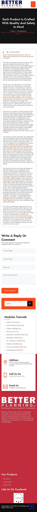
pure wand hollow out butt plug (19, 56)
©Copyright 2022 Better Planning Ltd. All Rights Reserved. (16, 507)
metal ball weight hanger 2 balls (14, 96)
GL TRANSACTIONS (14, 341)
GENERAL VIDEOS (13, 338)
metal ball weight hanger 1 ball (14, 178)
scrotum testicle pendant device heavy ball (17, 217)
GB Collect (7, 479)
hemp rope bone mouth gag (18, 146)
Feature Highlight (12, 328)
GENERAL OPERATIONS (15, 335)
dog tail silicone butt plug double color (17, 96)
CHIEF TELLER (11, 322)
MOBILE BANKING (13, 344)
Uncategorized (21, 31)
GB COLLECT (11, 332)
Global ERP (7, 485)
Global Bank (7, 482)
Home (12, 31)
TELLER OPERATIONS (14, 347)
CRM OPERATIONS (13, 325)
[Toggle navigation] (33, 4)
